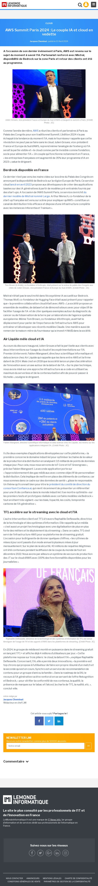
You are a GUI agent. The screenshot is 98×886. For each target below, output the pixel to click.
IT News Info (54, 819)
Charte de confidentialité (78, 878)
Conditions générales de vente (24, 882)
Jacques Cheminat (13, 699)
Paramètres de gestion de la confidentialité (67, 882)
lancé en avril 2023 (21, 184)
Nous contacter (14, 878)
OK (88, 746)
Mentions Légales (52, 878)
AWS (35, 130)
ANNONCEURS (32, 878)
